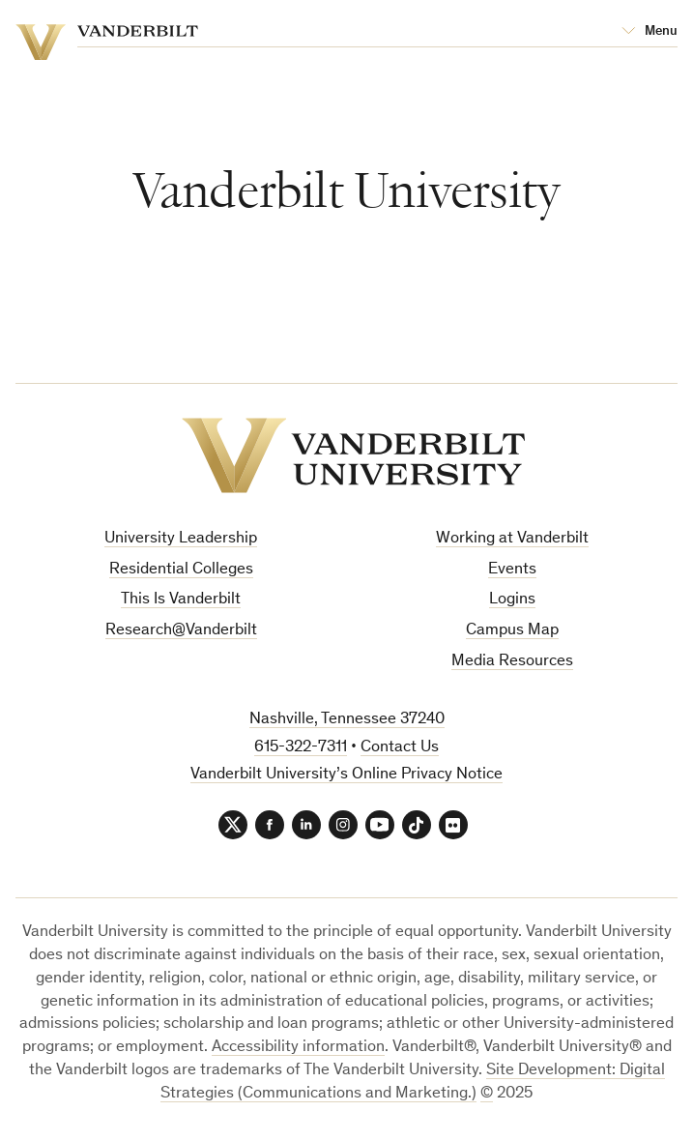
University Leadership (180, 539)
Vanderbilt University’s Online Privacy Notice (346, 775)
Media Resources (512, 662)
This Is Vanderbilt (181, 600)
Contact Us (400, 748)
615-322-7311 (300, 748)
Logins (512, 600)
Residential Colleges (181, 570)
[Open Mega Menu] (649, 32)
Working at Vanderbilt (512, 539)
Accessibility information (298, 1047)
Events (512, 570)
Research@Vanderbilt (181, 631)
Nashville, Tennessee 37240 (347, 720)
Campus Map (512, 631)
